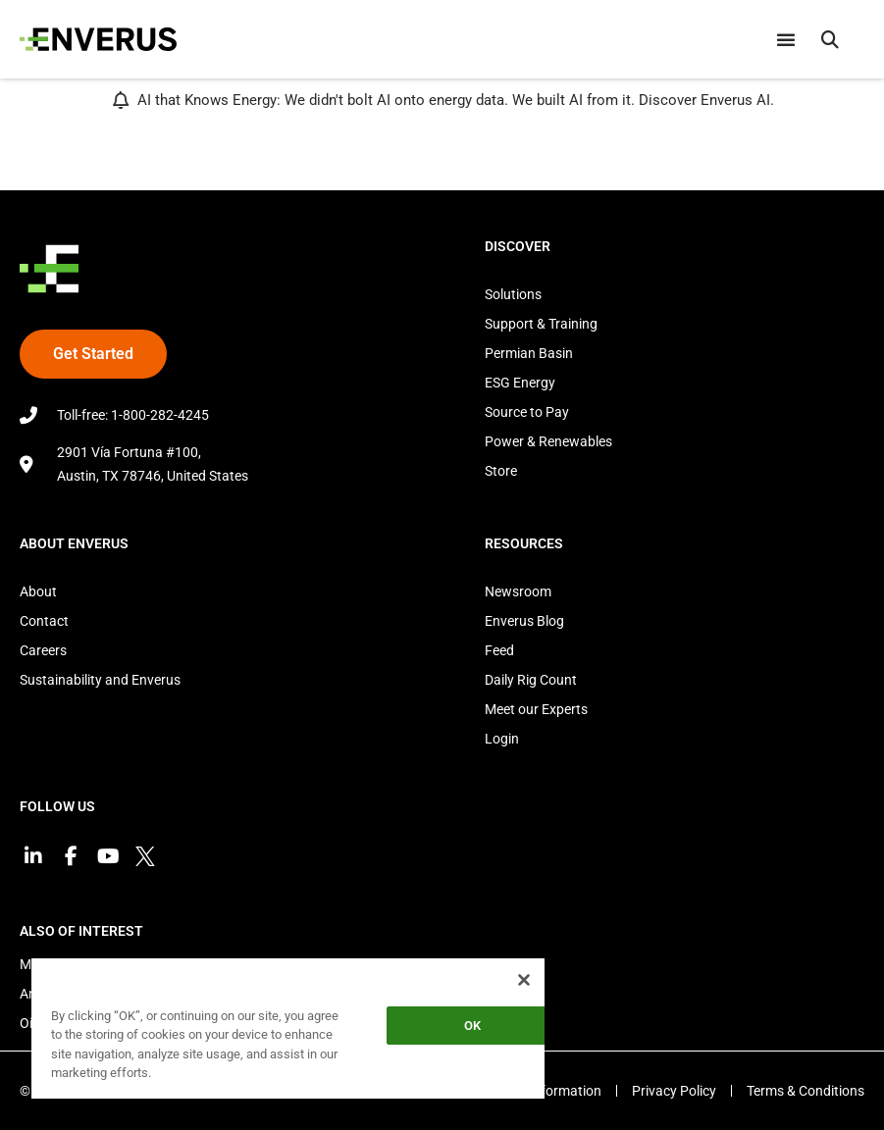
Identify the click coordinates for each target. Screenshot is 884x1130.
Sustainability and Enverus (100, 680)
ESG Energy (520, 382)
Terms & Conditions (805, 1091)
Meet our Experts (536, 709)
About (38, 591)
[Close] (524, 980)
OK (472, 1025)
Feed (499, 650)
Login (502, 738)
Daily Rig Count (531, 680)
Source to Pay (527, 412)
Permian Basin (529, 353)
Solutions (513, 294)
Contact (44, 621)
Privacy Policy (674, 1091)
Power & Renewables (548, 441)
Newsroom (518, 591)
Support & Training (541, 324)
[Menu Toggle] (786, 39)
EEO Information (550, 1091)
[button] (830, 39)
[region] (288, 1027)
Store (501, 471)
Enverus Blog (524, 621)
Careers (43, 650)
